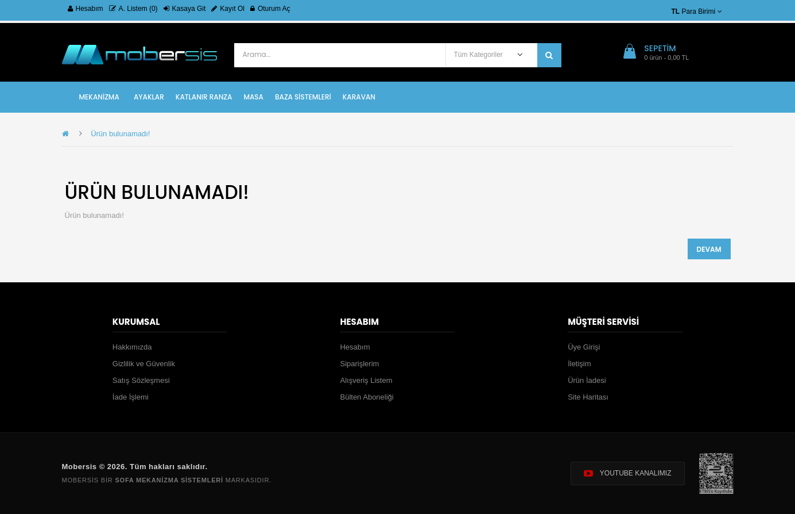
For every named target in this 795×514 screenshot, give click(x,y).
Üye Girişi (584, 347)
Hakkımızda (132, 347)
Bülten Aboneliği (366, 397)
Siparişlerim (359, 363)
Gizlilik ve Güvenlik (144, 363)
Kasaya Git (185, 9)
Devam (709, 249)
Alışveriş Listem (366, 380)
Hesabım (85, 9)
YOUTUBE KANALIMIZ (628, 473)
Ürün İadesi (587, 380)
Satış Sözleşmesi (141, 380)
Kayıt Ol (228, 9)
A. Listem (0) (133, 9)
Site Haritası (588, 397)
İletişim (579, 363)
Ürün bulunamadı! (120, 133)
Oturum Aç (270, 9)
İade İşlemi (131, 397)
